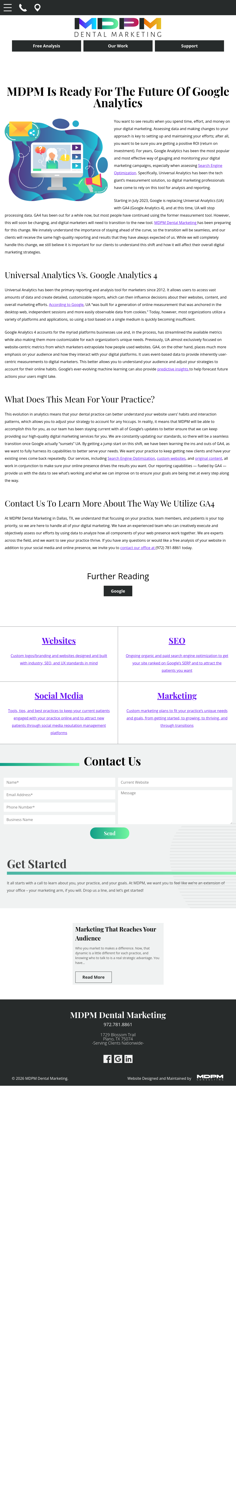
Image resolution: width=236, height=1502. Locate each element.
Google (118, 591)
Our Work (118, 46)
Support (189, 46)
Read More (94, 977)
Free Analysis (46, 46)
